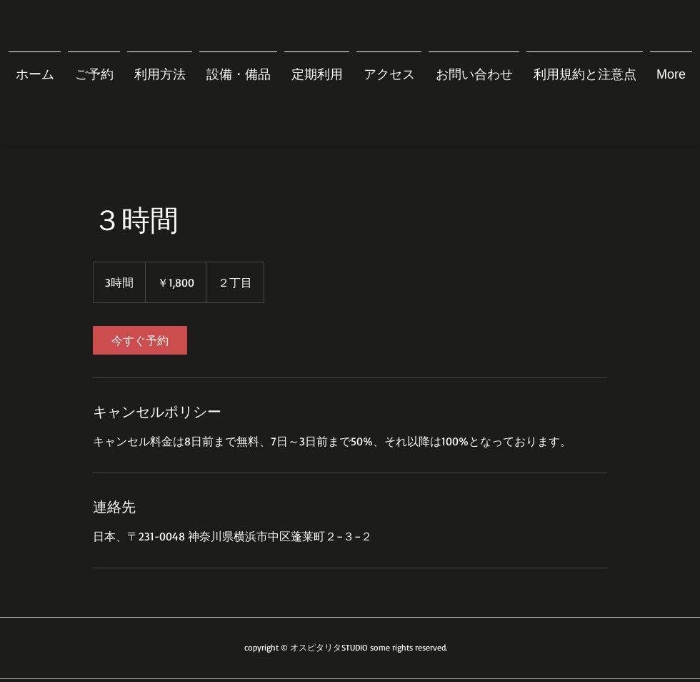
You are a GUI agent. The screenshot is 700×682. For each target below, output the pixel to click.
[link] (140, 340)
